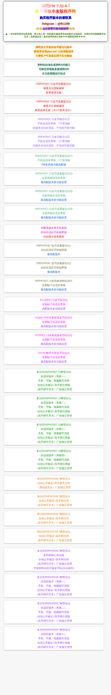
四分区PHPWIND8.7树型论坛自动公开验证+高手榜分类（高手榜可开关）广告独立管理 (54, 536)
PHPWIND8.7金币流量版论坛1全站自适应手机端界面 (53, 250)
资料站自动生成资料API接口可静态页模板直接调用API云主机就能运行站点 (53, 69)
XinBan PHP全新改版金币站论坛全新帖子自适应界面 (53, 322)
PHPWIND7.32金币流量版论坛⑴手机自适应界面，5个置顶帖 (53, 160)
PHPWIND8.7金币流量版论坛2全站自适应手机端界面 (53, 267)
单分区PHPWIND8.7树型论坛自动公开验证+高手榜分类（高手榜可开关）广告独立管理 (54, 501)
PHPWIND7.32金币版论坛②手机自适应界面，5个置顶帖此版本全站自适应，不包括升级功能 (54, 141)
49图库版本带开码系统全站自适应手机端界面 (54, 232)
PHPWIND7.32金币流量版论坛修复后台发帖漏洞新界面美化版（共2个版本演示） (54, 106)
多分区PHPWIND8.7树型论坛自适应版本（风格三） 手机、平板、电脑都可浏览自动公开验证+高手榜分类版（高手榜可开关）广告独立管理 (54, 638)
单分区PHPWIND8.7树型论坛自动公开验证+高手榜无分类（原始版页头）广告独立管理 (54, 483)
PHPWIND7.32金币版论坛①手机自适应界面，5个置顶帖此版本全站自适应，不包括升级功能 (54, 123)
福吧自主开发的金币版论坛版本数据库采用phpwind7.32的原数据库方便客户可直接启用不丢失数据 (54, 51)
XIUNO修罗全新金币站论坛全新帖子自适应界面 (54, 357)
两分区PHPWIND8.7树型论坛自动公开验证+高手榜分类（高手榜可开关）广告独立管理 (54, 518)
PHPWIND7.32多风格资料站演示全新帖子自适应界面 (53, 285)
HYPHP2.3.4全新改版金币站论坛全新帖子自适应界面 (53, 339)
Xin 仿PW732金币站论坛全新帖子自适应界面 (54, 304)
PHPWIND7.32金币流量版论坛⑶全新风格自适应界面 (53, 195)
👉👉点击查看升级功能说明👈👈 (55, 28)
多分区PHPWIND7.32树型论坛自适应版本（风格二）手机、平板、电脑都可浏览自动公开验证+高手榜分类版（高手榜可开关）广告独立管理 (54, 407)
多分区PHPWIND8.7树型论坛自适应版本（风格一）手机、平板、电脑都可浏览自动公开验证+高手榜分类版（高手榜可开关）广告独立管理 (54, 586)
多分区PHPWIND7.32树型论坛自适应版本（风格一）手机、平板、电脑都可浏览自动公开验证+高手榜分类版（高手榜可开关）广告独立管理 (54, 381)
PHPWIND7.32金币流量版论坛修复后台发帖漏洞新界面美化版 (53, 88)
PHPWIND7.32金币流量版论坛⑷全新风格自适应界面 (53, 213)
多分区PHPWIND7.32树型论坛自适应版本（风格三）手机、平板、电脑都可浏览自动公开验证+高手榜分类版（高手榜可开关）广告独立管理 (54, 433)
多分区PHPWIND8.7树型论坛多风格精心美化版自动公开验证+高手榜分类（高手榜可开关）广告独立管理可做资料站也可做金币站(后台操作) (53, 559)
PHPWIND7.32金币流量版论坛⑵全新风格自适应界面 (53, 178)
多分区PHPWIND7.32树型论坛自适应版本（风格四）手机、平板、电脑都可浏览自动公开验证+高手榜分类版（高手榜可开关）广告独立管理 (54, 460)
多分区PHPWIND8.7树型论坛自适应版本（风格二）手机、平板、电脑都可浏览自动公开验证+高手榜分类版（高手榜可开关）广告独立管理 (54, 612)
